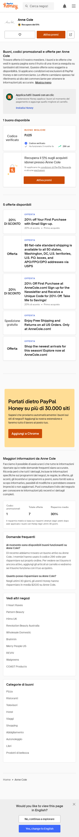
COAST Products (16, 666)
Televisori (11, 705)
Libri (8, 746)
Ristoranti (12, 698)
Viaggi (10, 718)
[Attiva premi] (51, 34)
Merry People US (16, 646)
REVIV (10, 653)
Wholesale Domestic (18, 632)
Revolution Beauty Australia (22, 625)
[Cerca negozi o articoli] (38, 6)
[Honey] (10, 6)
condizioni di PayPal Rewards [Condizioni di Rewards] (56, 167)
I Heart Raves (14, 605)
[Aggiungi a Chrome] (25, 433)
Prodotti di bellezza (17, 752)
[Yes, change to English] (39, 828)
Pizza (9, 691)
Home (7, 779)
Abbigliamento (15, 732)
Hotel (9, 712)
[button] (73, 6)
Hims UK (11, 619)
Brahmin (11, 639)
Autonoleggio (14, 739)
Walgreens (12, 659)
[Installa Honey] (24, 107)
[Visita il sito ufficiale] (70, 34)
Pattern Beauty (15, 612)
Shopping (12, 725)
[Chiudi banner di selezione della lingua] (74, 804)
